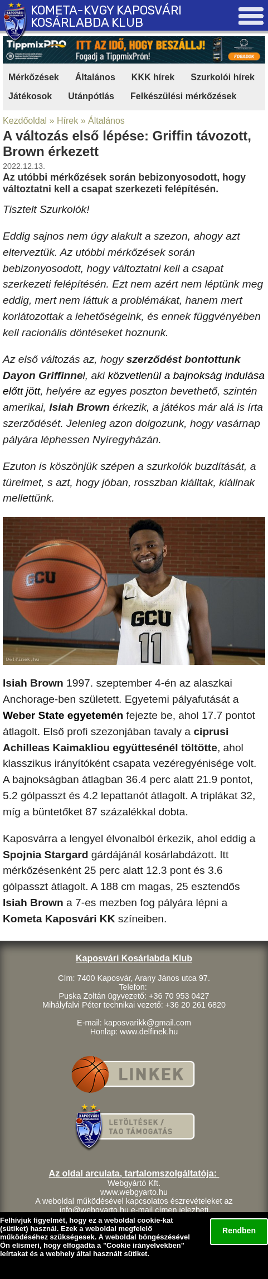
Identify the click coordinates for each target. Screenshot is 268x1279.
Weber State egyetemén (63, 715)
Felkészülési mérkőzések (183, 96)
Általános (95, 77)
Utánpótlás (91, 96)
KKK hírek (152, 77)
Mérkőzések (33, 77)
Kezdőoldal (25, 120)
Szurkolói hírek (223, 77)
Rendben (239, 1230)
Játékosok (30, 96)
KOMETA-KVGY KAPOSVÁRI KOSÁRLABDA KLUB (106, 16)
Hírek (67, 120)
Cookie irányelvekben (143, 1245)
